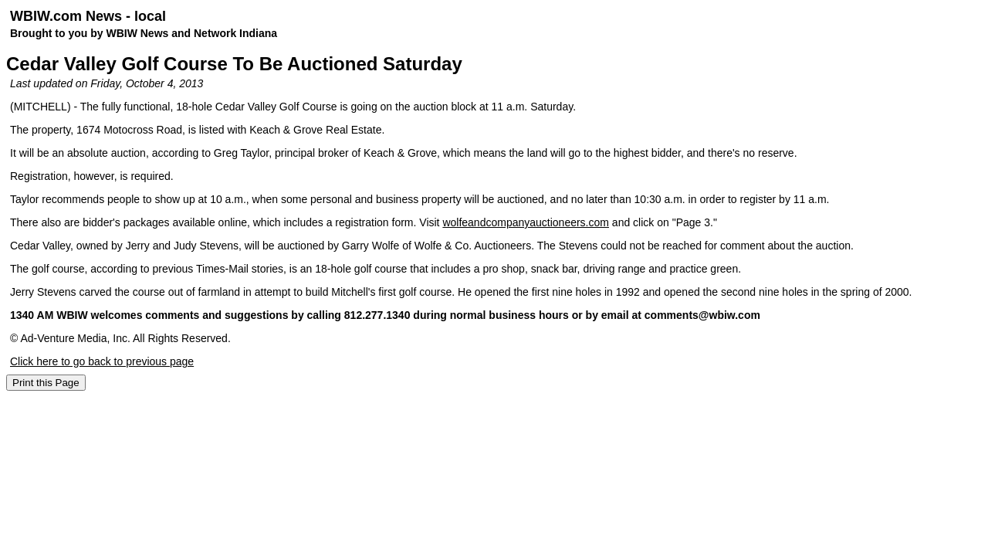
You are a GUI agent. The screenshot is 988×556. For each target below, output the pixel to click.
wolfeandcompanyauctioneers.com (525, 222)
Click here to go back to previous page (102, 361)
